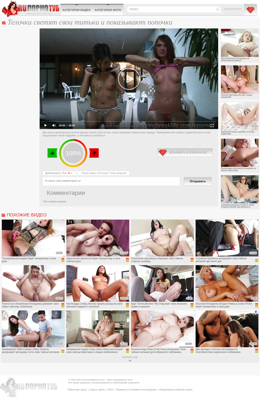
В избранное (233, 9)
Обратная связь (77, 389)
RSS (110, 389)
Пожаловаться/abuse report (175, 389)
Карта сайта (97, 389)
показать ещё (130, 357)
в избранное (185, 152)
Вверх (252, 373)
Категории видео (77, 10)
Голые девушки (118, 173)
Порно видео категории (94, 173)
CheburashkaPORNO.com (31, 8)
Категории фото (108, 10)
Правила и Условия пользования (136, 389)
